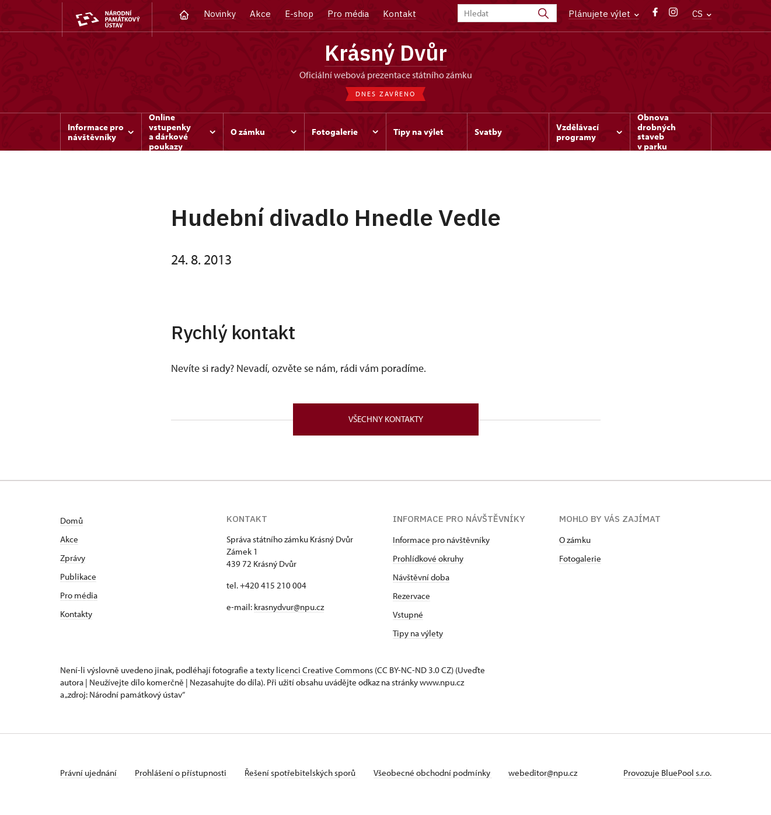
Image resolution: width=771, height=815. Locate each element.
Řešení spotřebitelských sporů (305, 776)
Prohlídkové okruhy (428, 561)
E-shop (299, 13)
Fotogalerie (580, 561)
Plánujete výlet (603, 13)
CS (701, 13)
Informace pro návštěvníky (441, 543)
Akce (260, 13)
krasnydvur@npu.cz (289, 610)
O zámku (575, 543)
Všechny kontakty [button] (385, 422)
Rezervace (411, 599)
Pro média (348, 13)
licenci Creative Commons (324, 673)
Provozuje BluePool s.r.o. (667, 776)
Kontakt (399, 13)
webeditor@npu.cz (552, 776)
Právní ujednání (89, 776)
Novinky (220, 13)
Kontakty (76, 617)
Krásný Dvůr (385, 54)
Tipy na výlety (418, 636)
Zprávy (72, 561)
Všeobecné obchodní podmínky (440, 776)
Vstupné (408, 618)
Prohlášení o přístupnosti (184, 776)
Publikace (78, 580)
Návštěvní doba (421, 580)
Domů (71, 524)
